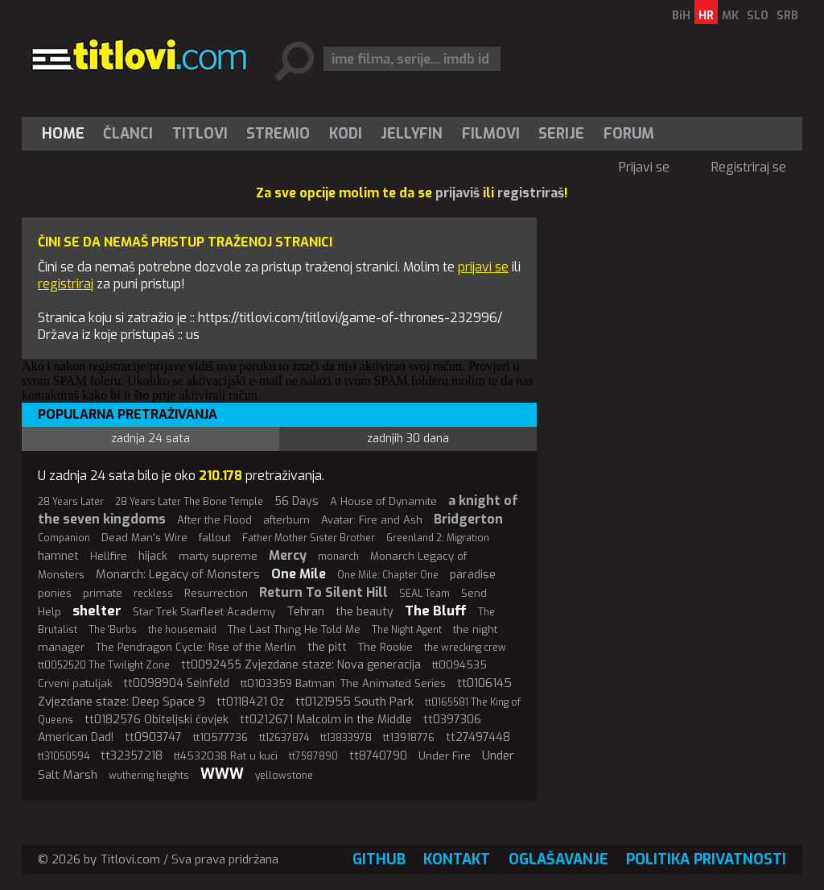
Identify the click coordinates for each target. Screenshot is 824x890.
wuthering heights (149, 775)
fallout (215, 537)
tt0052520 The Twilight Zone (104, 665)
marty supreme (218, 556)
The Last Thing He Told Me (294, 629)
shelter (97, 611)
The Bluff (436, 611)
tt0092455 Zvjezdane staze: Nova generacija (301, 665)
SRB (787, 15)
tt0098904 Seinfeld (176, 683)
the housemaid (182, 629)
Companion (64, 538)
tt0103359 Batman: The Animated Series (343, 683)
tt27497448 (478, 737)
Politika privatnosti (706, 859)
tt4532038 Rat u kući (226, 756)
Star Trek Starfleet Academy (204, 612)
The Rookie (385, 647)
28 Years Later (71, 501)
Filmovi (491, 133)
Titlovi (200, 133)
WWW (222, 774)
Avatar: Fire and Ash (371, 520)
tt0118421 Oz (250, 702)
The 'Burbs (113, 629)
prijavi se (483, 267)
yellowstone (284, 775)
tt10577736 (220, 737)
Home (63, 133)
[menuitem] (67, 134)
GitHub (379, 859)
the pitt (327, 647)
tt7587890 (313, 756)
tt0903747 (153, 737)
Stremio (278, 133)
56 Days (296, 501)
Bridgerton (468, 519)
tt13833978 (346, 737)
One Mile (298, 573)
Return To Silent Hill (323, 592)
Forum (629, 133)
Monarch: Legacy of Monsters (178, 574)
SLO (757, 15)
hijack (152, 556)
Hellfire (108, 556)
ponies (55, 593)
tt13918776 (409, 737)
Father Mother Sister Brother (308, 538)
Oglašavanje (558, 859)
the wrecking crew (465, 647)
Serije (561, 133)
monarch (338, 556)
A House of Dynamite (383, 501)
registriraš (530, 192)
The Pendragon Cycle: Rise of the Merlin (196, 647)
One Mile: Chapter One (388, 575)
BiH (681, 15)
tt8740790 (378, 756)
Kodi (345, 133)
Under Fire (444, 756)
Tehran (305, 611)
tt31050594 (63, 756)
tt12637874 (284, 737)
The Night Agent (407, 629)
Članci (128, 133)
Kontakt (456, 859)
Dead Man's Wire (144, 537)
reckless (153, 593)
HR (706, 15)
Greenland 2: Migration (437, 538)
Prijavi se (644, 167)
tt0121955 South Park (354, 701)
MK (730, 15)
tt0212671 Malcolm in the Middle (326, 719)
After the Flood (214, 520)
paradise (473, 574)
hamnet (58, 556)
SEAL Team (424, 593)
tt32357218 (132, 756)
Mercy (288, 555)
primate (102, 593)
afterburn (286, 520)
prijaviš (457, 192)
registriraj (65, 283)
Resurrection (216, 593)
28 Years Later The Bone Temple (189, 501)
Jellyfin (412, 133)
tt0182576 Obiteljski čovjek (156, 719)
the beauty (364, 611)
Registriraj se (748, 167)
